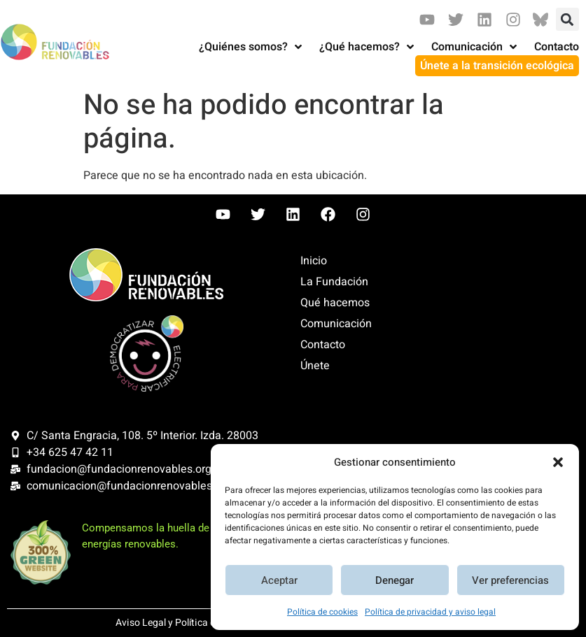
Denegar (394, 580)
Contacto (322, 344)
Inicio (313, 260)
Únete (315, 365)
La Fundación (334, 281)
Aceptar (279, 580)
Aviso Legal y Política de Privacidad (193, 622)
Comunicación (336, 323)
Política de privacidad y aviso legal (430, 612)
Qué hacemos (335, 302)
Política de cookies (322, 612)
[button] (558, 462)
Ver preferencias (510, 580)
